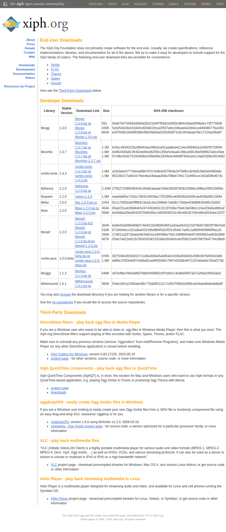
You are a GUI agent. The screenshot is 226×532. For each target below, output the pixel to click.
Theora (190, 4)
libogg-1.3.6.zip (86, 137)
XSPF (220, 4)
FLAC (125, 4)
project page (60, 358)
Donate (30, 48)
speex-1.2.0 (83, 196)
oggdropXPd (60, 422)
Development (25, 69)
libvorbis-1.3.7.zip (87, 161)
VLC (54, 465)
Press (31, 44)
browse (65, 294)
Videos (30, 77)
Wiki (32, 56)
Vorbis (158, 4)
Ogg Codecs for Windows (69, 354)
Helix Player (59, 499)
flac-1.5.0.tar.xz (86, 202)
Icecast (141, 4)
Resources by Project (19, 86)
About (30, 39)
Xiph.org (96, 4)
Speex (206, 4)
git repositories (62, 302)
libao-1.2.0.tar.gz (87, 208)
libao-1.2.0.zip (85, 213)
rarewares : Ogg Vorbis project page (77, 426)
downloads (58, 392)
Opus (112, 4)
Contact (29, 52)
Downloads (27, 65)
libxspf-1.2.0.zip (86, 246)
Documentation (24, 73)
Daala (173, 4)
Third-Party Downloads (75, 91)
